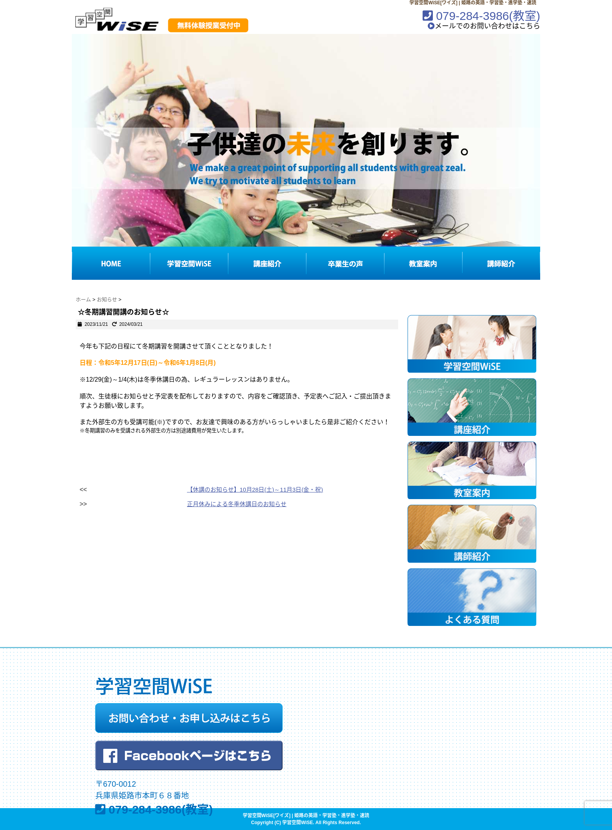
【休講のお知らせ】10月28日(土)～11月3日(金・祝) (255, 489)
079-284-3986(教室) (481, 15)
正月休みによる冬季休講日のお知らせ (236, 504)
